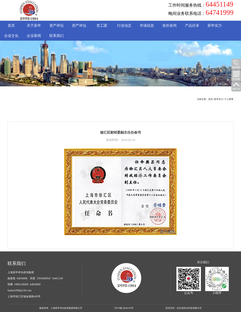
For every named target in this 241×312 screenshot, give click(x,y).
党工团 (101, 25)
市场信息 (147, 25)
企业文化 (11, 36)
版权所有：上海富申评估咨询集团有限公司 (60, 308)
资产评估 (56, 25)
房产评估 (79, 25)
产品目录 (192, 25)
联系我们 (56, 36)
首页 (11, 25)
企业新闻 (34, 36)
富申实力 (214, 25)
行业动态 (124, 25)
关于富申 (34, 25)
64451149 (219, 4)
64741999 (219, 13)
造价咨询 (169, 25)
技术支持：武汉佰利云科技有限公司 (183, 308)
